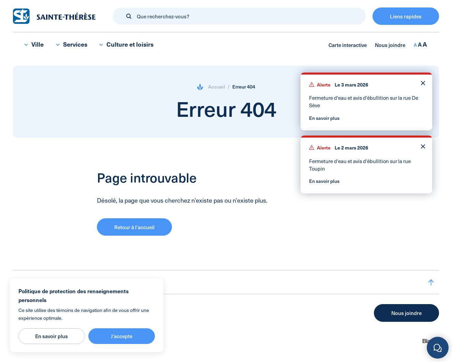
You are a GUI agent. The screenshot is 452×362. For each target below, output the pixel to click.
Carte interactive (348, 44)
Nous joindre (390, 44)
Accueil (216, 86)
